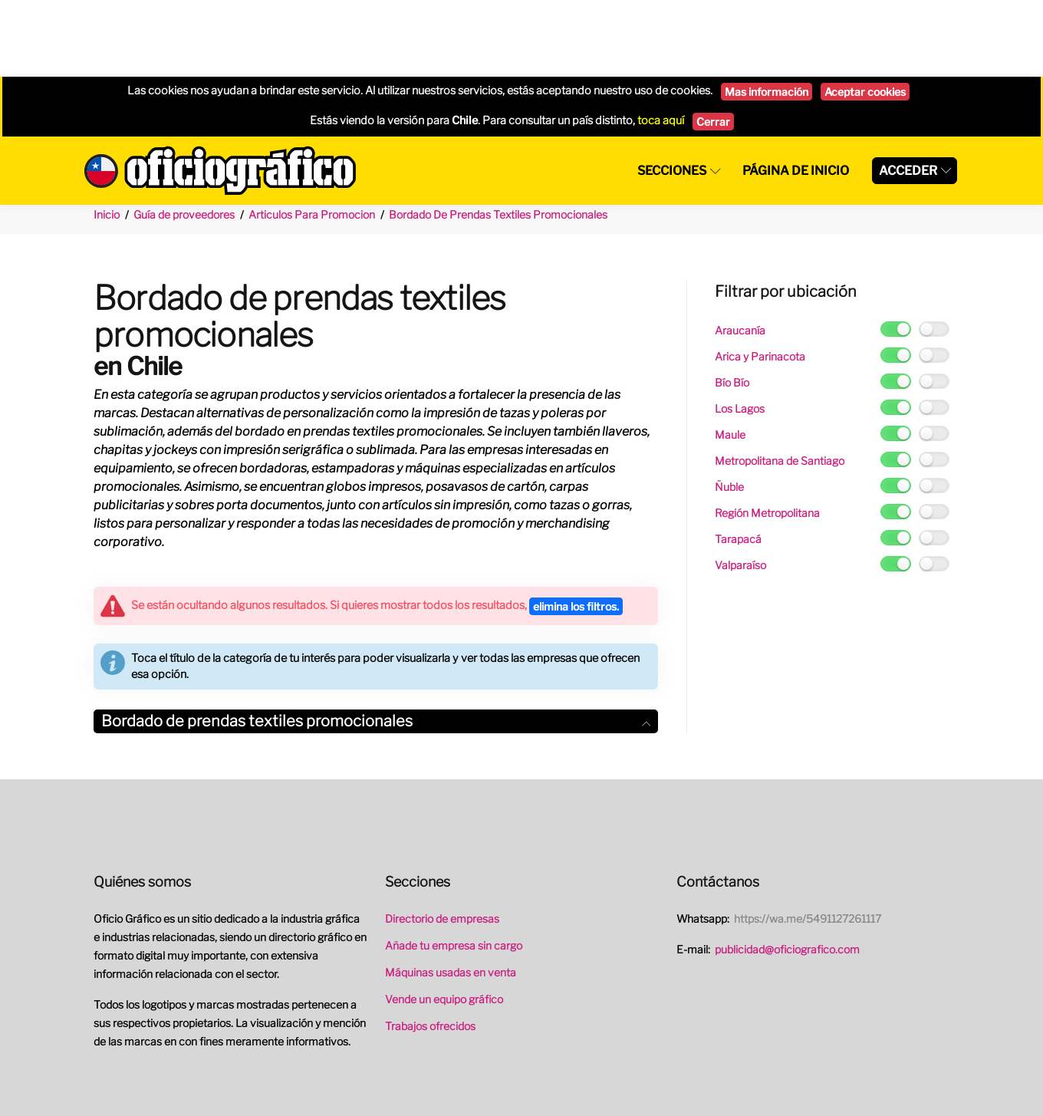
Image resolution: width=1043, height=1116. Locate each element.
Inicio (107, 137)
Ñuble (729, 409)
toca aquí (660, 44)
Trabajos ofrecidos (430, 949)
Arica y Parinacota (760, 279)
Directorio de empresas (442, 841)
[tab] (376, 645)
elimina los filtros (576, 529)
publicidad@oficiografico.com (787, 872)
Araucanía (740, 253)
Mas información (766, 14)
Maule (730, 357)
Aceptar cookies (865, 14)
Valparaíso (740, 488)
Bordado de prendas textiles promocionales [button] (375, 644)
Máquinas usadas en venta (450, 895)
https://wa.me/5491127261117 (807, 841)
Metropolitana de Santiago (779, 383)
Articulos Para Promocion (311, 137)
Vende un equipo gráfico (444, 922)
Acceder (908, 94)
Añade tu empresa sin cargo (453, 868)
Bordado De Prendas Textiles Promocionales (498, 137)
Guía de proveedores (184, 137)
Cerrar (713, 44)
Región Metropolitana (767, 436)
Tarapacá (738, 462)
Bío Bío (732, 305)
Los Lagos (740, 331)
